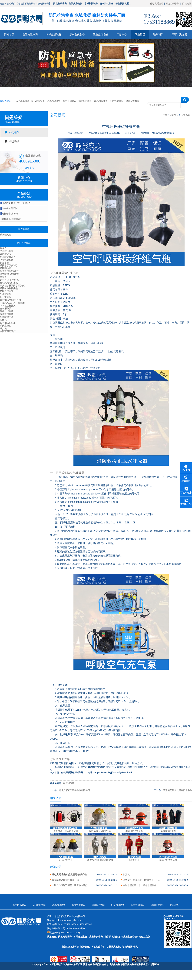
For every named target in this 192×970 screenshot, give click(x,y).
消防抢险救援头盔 (9, 288)
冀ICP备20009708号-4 (74, 928)
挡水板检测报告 (8, 208)
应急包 (3, 320)
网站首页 (9, 34)
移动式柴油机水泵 (9, 282)
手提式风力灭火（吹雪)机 (12, 302)
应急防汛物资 (172, 3)
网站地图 (186, 3)
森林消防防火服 (8, 322)
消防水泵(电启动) (8, 265)
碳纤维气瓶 (5, 234)
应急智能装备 (69, 100)
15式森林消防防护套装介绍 (65, 880)
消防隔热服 (5, 268)
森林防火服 (5, 254)
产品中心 (121, 34)
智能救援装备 (78, 904)
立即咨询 (29, 167)
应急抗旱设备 (157, 904)
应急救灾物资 (100, 34)
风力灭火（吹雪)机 (9, 280)
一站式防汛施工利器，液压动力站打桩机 (71, 885)
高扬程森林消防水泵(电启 (12, 285)
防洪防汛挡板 (6, 251)
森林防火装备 (77, 34)
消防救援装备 (116, 100)
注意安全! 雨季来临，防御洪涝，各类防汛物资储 (142, 880)
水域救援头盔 (6, 259)
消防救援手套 (6, 291)
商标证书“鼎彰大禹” (10, 219)
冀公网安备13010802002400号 (65, 932)
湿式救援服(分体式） (10, 271)
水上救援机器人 (8, 257)
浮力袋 (3, 328)
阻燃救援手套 (6, 317)
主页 (165, 115)
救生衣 (3, 248)
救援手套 (4, 262)
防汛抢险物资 (30, 34)
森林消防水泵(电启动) (10, 300)
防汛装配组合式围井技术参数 (177, 790)
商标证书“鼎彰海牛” (10, 213)
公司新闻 (14, 132)
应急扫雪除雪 (132, 100)
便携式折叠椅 (6, 311)
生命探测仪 (5, 294)
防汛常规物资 (22, 100)
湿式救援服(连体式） (10, 274)
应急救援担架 (6, 314)
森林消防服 (5, 308)
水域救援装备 (53, 34)
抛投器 (3, 277)
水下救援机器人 (8, 305)
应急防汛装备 (19, 904)
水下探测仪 (5, 297)
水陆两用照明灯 (8, 331)
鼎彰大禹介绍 (156, 3)
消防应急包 (5, 325)
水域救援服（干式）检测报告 (15, 203)
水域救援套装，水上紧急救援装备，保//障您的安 (142, 885)
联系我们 (158, 34)
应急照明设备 (137, 904)
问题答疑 (140, 34)
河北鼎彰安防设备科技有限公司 (74, 790)
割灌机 (126, 874)
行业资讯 (14, 141)
